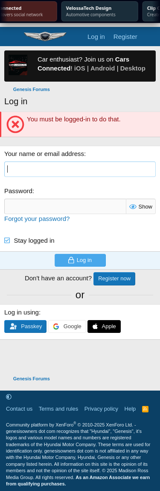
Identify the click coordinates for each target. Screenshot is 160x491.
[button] (8, 397)
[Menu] (12, 36)
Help (130, 409)
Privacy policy (101, 409)
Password (18, 190)
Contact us (19, 409)
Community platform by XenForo (69, 424)
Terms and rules (58, 409)
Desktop (132, 68)
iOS (79, 68)
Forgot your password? (37, 218)
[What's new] (150, 36)
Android (102, 68)
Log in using (21, 312)
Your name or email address (44, 153)
